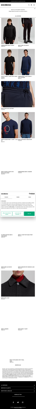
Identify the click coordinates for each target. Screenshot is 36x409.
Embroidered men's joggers (25, 171)
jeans (11, 373)
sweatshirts (26, 376)
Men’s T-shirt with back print (25, 234)
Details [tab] (18, 197)
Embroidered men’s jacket (7, 45)
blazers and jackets (12, 374)
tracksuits (20, 376)
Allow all (29, 213)
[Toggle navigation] (34, 5)
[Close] (34, 1)
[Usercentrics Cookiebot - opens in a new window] (30, 194)
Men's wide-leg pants (23, 45)
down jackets (4, 375)
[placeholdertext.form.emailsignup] (18, 396)
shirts (31, 372)
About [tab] (29, 197)
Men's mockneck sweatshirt (25, 139)
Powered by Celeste (18, 407)
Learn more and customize (18, 213)
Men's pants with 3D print (7, 108)
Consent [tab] (6, 197)
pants (7, 373)
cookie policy (12, 206)
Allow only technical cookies (7, 213)
